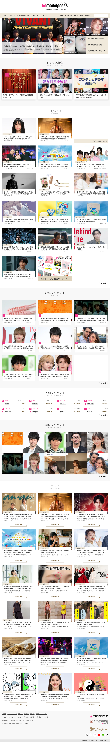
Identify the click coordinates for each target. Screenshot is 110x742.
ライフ (39, 15)
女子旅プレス (89, 15)
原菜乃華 (8, 412)
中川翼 (89, 412)
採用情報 (32, 714)
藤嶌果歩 (90, 404)
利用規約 (20, 714)
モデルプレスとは (12, 714)
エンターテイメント (23, 15)
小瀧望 (7, 404)
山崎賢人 (35, 412)
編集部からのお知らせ (41, 714)
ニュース (5, 15)
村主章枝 (35, 404)
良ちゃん (63, 404)
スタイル (12, 15)
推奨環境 (26, 714)
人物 (81, 15)
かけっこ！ (64, 412)
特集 (61, 15)
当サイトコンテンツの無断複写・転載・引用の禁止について (17, 720)
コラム (33, 15)
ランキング (68, 15)
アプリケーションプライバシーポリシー (12, 717)
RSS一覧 (46, 717)
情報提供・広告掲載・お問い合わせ (33, 717)
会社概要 (4, 714)
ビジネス (46, 15)
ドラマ (76, 15)
